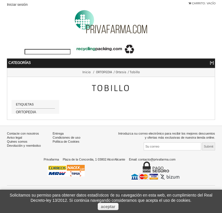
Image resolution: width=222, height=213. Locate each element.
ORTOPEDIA (104, 72)
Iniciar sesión (17, 4)
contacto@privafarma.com (156, 166)
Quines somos (17, 148)
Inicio (86, 72)
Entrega (58, 140)
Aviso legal (14, 144)
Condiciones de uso (66, 144)
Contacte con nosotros (23, 140)
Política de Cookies (66, 148)
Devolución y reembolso (24, 152)
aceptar (108, 206)
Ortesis (121, 72)
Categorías (111, 63)
